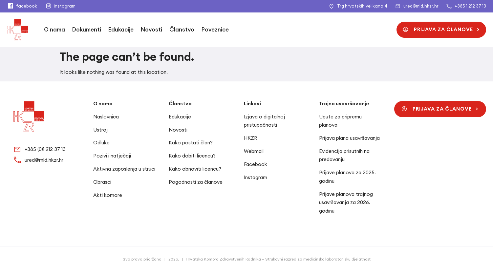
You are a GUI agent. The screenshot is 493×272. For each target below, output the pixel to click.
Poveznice (215, 29)
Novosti (151, 29)
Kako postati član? (191, 142)
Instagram (255, 177)
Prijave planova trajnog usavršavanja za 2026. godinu (346, 202)
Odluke (101, 142)
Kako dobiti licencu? (192, 156)
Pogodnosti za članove (196, 182)
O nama (54, 29)
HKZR (250, 138)
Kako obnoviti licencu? (195, 169)
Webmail (254, 151)
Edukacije (121, 29)
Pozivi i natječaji (112, 156)
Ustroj (100, 130)
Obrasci (102, 182)
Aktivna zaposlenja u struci (124, 169)
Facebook (255, 164)
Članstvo (181, 29)
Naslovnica (106, 117)
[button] (441, 30)
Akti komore (107, 195)
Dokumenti (86, 29)
